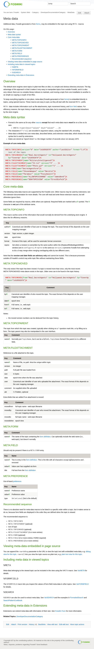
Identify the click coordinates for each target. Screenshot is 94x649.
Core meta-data (14, 37)
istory (31, 624)
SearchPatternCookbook (12, 600)
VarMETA (81, 571)
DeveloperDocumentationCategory (53, 12)
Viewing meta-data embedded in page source (25, 62)
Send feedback (42, 644)
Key (7, 223)
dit (8, 624)
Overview (11, 32)
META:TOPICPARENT (20, 45)
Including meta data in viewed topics (21, 64)
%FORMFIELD (17, 70)
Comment (51, 223)
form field (73, 106)
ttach (13, 624)
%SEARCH (16, 72)
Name (14, 456)
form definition (45, 437)
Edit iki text (64, 624)
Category (35, 12)
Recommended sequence (22, 59)
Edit (79, 13)
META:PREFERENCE (20, 56)
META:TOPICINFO (19, 40)
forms (38, 24)
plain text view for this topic (71, 554)
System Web (25, 12)
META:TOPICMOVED (20, 43)
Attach (86, 13)
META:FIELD (17, 53)
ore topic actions (77, 624)
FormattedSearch (76, 598)
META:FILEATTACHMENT (22, 48)
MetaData (70, 12)
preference (17, 481)
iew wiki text (52, 624)
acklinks (42, 624)
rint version (22, 624)
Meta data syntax (14, 35)
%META (15, 67)
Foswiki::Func (60, 611)
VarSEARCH (49, 598)
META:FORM (17, 51)
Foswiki (16, 12)
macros (38, 122)
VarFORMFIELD (82, 584)
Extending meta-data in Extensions (21, 75)
